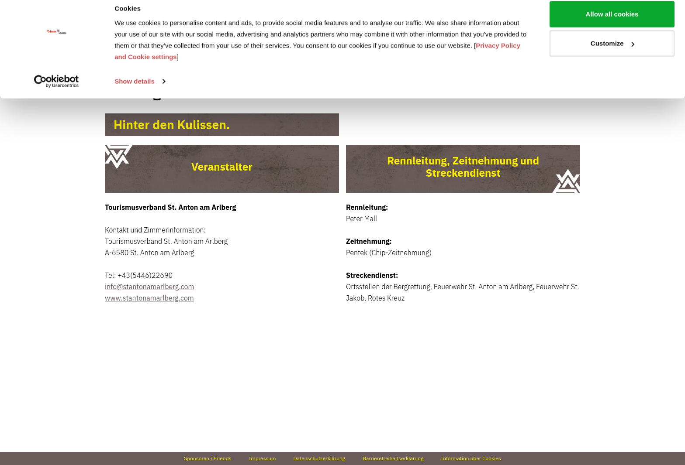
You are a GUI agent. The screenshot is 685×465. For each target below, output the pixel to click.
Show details (134, 90)
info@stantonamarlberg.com (149, 286)
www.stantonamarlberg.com (149, 298)
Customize (612, 53)
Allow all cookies (612, 23)
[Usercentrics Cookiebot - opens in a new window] (56, 90)
